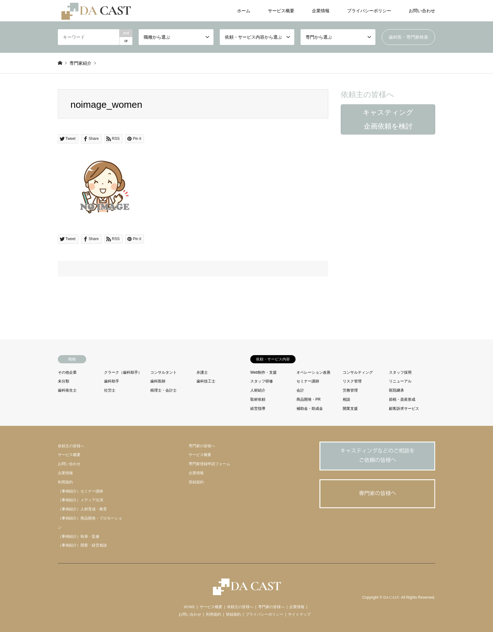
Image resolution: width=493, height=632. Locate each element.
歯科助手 (111, 381)
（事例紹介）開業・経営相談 (82, 545)
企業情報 (321, 10)
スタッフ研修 (261, 381)
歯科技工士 (206, 381)
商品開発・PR (308, 399)
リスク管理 (352, 381)
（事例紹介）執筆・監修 (78, 536)
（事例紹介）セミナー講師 (80, 491)
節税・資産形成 (402, 399)
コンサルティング (358, 372)
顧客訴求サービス (404, 408)
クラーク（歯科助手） (123, 372)
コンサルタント (163, 372)
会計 (300, 390)
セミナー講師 (307, 381)
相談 (346, 399)
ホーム (243, 10)
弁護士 (202, 372)
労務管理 (350, 390)
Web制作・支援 (263, 372)
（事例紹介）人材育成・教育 (82, 509)
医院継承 (396, 390)
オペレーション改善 (313, 372)
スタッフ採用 (400, 372)
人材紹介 (257, 390)
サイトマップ (299, 614)
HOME (189, 607)
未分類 (63, 381)
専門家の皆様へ (202, 446)
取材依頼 (257, 399)
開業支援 (350, 408)
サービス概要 (281, 10)
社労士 (109, 390)
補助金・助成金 (309, 408)
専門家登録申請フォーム (209, 464)
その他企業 (67, 372)
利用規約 (65, 482)
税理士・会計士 (163, 390)
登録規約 (196, 482)
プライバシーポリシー (369, 10)
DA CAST (391, 598)
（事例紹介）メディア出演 (80, 500)
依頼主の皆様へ (71, 446)
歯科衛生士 (67, 390)
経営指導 (257, 408)
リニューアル (400, 381)
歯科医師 (157, 381)
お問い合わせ (422, 10)
